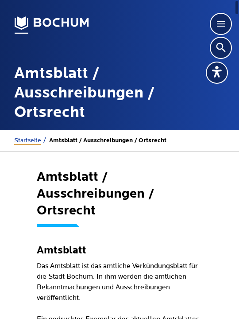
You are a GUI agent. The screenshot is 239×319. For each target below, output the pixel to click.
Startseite (27, 140)
